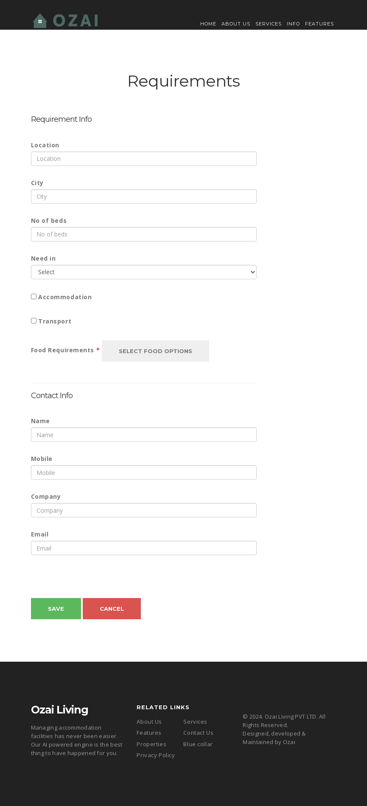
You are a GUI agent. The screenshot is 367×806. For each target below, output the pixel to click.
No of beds (49, 220)
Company (46, 496)
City (37, 183)
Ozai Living (59, 709)
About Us (235, 24)
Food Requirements (65, 350)
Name (40, 421)
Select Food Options (155, 351)
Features (319, 24)
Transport (54, 321)
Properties (151, 744)
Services (268, 24)
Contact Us (198, 732)
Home (208, 24)
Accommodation (65, 297)
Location (45, 145)
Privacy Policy (156, 755)
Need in (43, 258)
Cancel (112, 608)
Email (40, 534)
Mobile (42, 459)
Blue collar (198, 744)
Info (293, 24)
